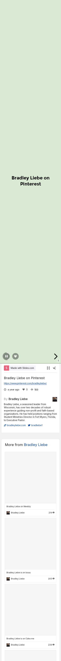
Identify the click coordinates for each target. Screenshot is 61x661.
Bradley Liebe (18, 399)
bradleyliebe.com (15, 425)
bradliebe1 (35, 425)
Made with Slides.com (22, 368)
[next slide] (55, 356)
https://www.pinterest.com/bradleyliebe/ (25, 383)
